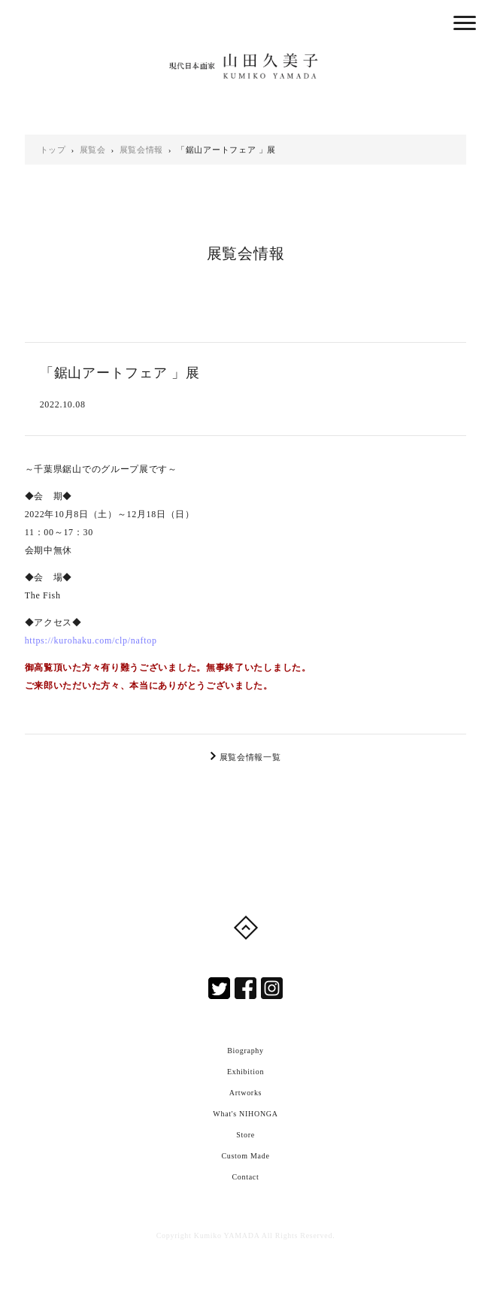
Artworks (245, 1093)
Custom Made (245, 1156)
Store (245, 1135)
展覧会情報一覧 (250, 757)
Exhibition (245, 1071)
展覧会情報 (142, 149)
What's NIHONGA (245, 1114)
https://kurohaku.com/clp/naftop (91, 640)
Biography (245, 1050)
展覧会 (93, 149)
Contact (245, 1177)
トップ (53, 149)
